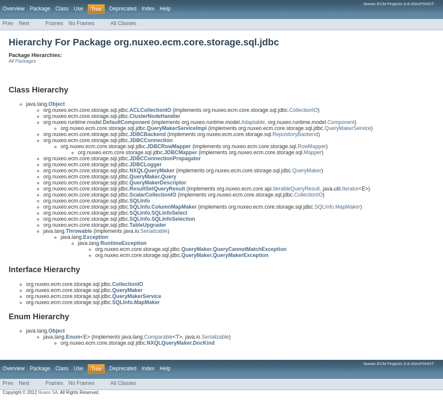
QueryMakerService (347, 128)
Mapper (312, 152)
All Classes (123, 23)
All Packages (22, 60)
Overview (14, 9)
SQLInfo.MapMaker (337, 207)
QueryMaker (306, 171)
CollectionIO (303, 110)
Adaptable (253, 122)
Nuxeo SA (48, 392)
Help (165, 9)
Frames (54, 23)
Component (341, 122)
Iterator (350, 189)
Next (24, 23)
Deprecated (123, 9)
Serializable (153, 231)
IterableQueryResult (296, 189)
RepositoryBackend (295, 134)
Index (147, 9)
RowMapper (312, 146)
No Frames (81, 23)
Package (40, 9)
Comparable (158, 337)
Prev (8, 23)
